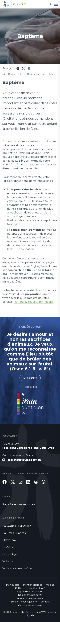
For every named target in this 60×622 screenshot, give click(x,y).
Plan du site (12, 584)
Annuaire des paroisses (30, 598)
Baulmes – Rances (14, 533)
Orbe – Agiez (10, 554)
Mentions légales (32, 584)
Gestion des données (30, 605)
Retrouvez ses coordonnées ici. (33, 301)
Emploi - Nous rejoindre (24, 601)
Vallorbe (7, 561)
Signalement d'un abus (30, 591)
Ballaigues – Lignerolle (16, 526)
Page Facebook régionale (18, 504)
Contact (45, 601)
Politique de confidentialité (30, 588)
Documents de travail (30, 594)
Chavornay (9, 540)
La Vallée (8, 547)
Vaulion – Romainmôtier (17, 568)
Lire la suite (30, 377)
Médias (50, 584)
